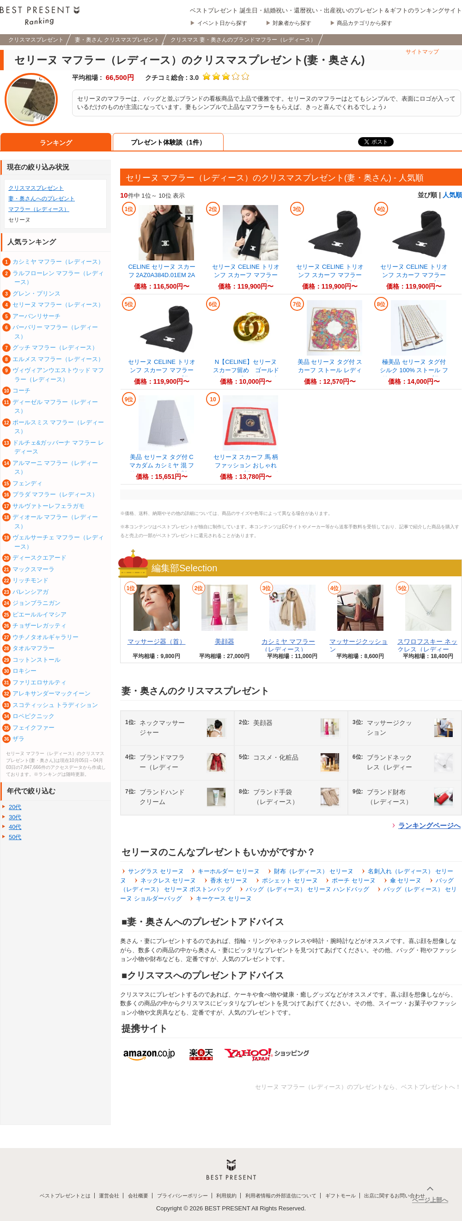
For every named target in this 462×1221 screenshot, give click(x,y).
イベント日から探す (222, 23)
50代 (15, 837)
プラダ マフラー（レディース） (55, 494)
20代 (15, 807)
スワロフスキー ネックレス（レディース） (427, 649)
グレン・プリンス (36, 293)
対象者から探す (292, 23)
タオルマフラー (33, 648)
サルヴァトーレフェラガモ (48, 505)
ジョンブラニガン (36, 602)
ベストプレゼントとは (65, 1195)
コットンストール (36, 659)
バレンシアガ (30, 591)
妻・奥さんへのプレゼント (41, 198)
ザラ (18, 738)
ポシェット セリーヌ (290, 880)
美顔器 (224, 641)
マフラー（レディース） (38, 209)
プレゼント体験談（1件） (168, 142)
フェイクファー (33, 727)
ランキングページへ (429, 825)
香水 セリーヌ (229, 880)
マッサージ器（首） (157, 641)
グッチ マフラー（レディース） (55, 347)
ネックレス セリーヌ (168, 880)
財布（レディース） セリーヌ (314, 871)
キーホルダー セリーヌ (229, 871)
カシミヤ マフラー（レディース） (288, 645)
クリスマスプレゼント (36, 188)
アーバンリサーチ (36, 316)
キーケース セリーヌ (224, 898)
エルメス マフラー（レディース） (58, 359)
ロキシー (24, 670)
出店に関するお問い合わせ (394, 1195)
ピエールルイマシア (39, 614)
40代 (15, 826)
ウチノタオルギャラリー (45, 637)
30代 (15, 817)
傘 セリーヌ (406, 880)
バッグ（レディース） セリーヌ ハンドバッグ (307, 889)
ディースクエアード (39, 557)
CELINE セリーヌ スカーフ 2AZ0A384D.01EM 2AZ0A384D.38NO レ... (161, 275)
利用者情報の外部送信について (280, 1195)
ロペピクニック (33, 716)
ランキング (56, 142)
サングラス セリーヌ (156, 871)
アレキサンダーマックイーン (51, 693)
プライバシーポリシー (182, 1195)
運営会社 (109, 1195)
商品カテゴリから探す (364, 23)
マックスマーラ (33, 569)
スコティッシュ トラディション (55, 704)
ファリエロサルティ (39, 682)
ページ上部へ (430, 1200)
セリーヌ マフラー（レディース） (58, 304)
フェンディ (27, 483)
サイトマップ (422, 51)
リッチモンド (30, 580)
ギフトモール (340, 1195)
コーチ (21, 390)
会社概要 (138, 1195)
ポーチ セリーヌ (354, 880)
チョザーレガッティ (39, 625)
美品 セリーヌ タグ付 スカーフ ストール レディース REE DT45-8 (330, 370)
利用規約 (226, 1195)
